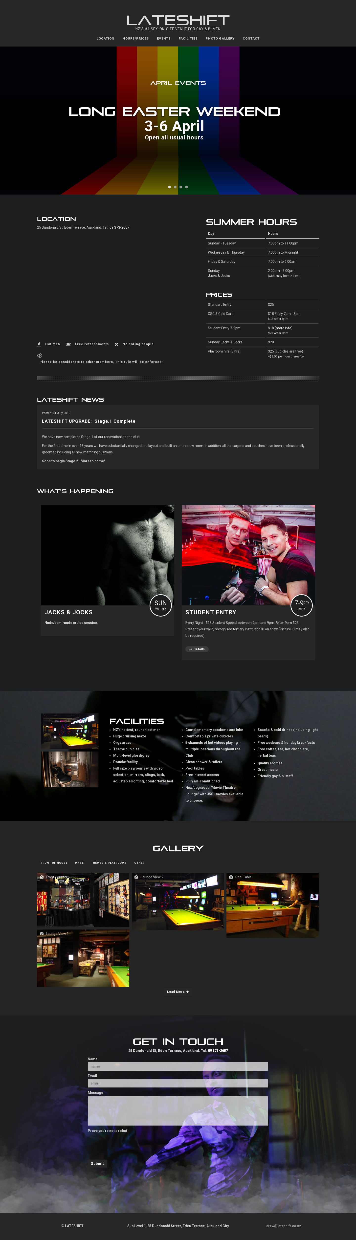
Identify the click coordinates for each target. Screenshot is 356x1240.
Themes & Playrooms (109, 862)
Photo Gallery (220, 38)
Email (92, 1076)
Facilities (188, 38)
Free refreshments (92, 344)
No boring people (138, 344)
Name (92, 1059)
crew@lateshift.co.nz (283, 1226)
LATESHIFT (178, 21)
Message (95, 1093)
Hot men (52, 344)
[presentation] (125, 1143)
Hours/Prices (136, 38)
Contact (251, 38)
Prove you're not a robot (107, 1131)
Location (105, 38)
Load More (178, 992)
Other (139, 862)
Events (164, 38)
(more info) (283, 328)
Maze (79, 862)
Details (197, 649)
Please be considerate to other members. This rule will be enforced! (101, 362)
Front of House (54, 862)
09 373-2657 (119, 227)
